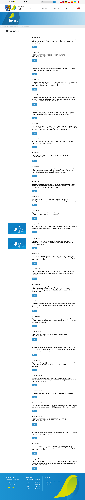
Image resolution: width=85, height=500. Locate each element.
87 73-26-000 (12, 485)
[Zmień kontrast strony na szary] (12, 2)
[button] (36, 7)
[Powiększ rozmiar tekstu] (26, 2)
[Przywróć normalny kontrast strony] (10, 2)
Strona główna (4, 26)
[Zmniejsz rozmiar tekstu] (24, 2)
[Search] (48, 2)
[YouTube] (13, 488)
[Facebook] (9, 488)
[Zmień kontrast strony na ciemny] (14, 2)
